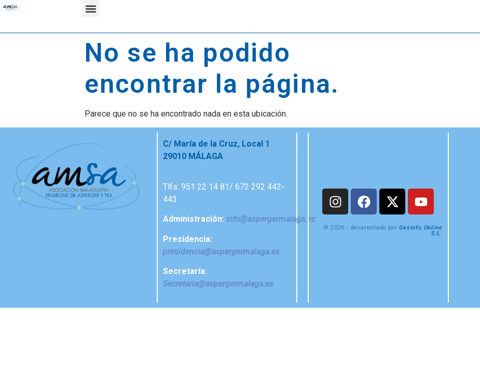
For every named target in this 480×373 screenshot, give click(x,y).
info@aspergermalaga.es (271, 219)
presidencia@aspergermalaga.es (221, 251)
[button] (90, 8)
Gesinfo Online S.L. (420, 230)
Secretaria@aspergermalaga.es (218, 284)
